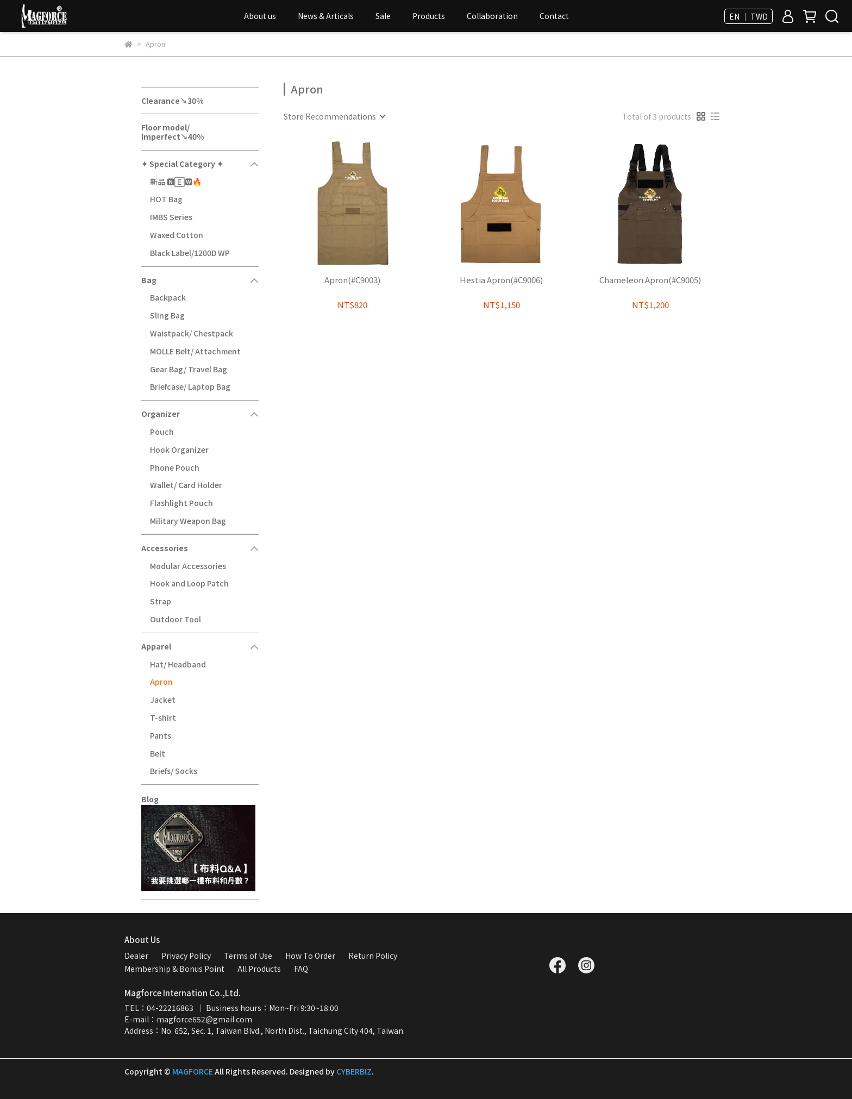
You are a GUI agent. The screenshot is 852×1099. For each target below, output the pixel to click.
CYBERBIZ (354, 1071)
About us (260, 15)
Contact (554, 15)
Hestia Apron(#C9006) (501, 280)
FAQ (301, 968)
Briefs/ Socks (173, 770)
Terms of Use (248, 955)
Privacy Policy (186, 955)
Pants (160, 735)
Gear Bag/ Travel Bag (188, 369)
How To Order (310, 955)
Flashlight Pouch (181, 502)
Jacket (163, 699)
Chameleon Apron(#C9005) (650, 280)
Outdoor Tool (175, 619)
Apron (161, 681)
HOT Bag (166, 198)
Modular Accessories (188, 565)
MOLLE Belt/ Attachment (195, 351)
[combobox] (334, 116)
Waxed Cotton (176, 234)
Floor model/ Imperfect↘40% (172, 132)
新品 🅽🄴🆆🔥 (176, 181)
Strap (160, 601)
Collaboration (492, 15)
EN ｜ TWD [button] (748, 16)
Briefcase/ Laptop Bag (190, 386)
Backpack (168, 297)
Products (428, 15)
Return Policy (372, 955)
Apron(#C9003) (352, 280)
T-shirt (163, 717)
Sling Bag (167, 315)
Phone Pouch (174, 467)
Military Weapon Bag (188, 520)
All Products (259, 968)
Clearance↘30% (172, 100)
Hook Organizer (179, 449)
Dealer (136, 955)
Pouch (162, 431)
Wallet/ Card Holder (186, 484)
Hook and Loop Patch (189, 583)
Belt (157, 753)
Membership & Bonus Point (174, 968)
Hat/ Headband (178, 664)
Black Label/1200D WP (190, 252)
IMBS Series (171, 216)
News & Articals (326, 15)
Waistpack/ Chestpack (191, 333)
